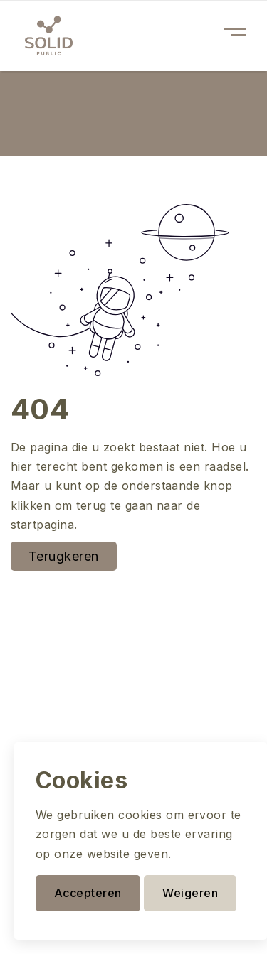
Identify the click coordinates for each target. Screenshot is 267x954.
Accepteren (88, 893)
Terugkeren (63, 556)
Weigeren (190, 893)
